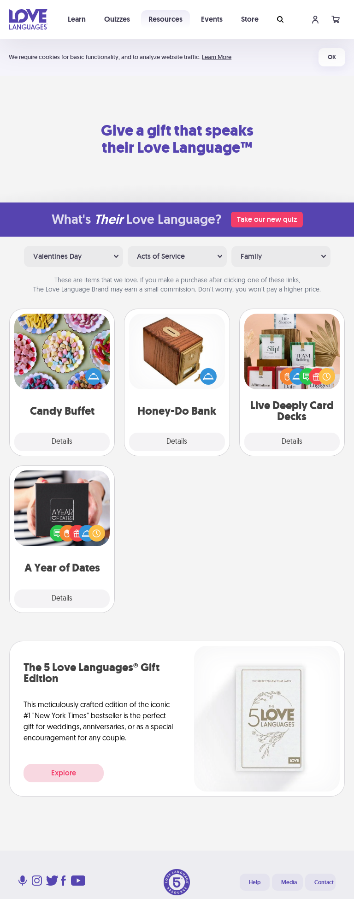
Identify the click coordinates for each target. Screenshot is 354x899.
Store (250, 19)
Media (289, 882)
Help (254, 882)
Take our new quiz (267, 219)
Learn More (216, 57)
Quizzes (117, 19)
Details (62, 442)
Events (212, 19)
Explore (63, 773)
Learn (77, 19)
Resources (165, 19)
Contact (324, 882)
